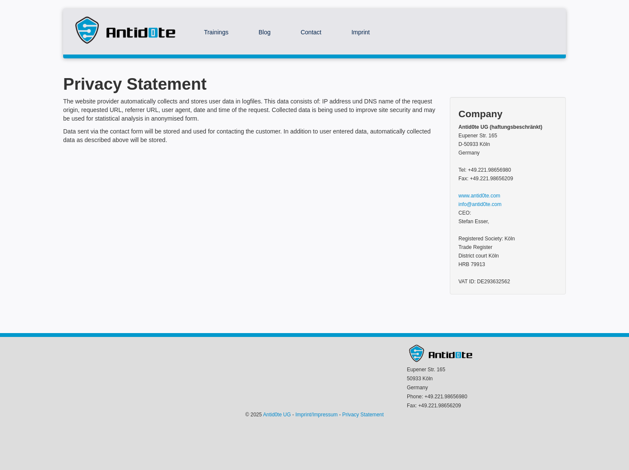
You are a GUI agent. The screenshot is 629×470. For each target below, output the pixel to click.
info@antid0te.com (479, 204)
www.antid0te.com (479, 196)
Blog (265, 32)
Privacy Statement (363, 415)
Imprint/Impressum (317, 415)
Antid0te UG (277, 415)
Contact (311, 32)
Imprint (360, 32)
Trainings (216, 32)
